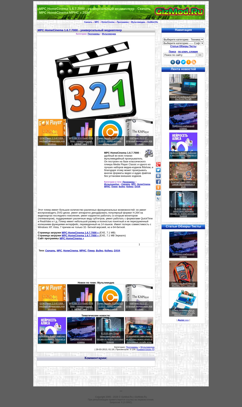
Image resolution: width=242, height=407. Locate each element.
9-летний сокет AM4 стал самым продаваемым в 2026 (183, 184)
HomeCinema (108, 22)
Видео (122, 186)
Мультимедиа (138, 22)
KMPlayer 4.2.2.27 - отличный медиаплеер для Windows (139, 141)
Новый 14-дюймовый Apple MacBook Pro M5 (183, 98)
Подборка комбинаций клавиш (183, 127)
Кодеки (129, 186)
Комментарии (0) (145, 349)
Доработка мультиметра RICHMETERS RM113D (183, 284)
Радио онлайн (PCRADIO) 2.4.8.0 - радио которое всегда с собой (110, 141)
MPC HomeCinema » (72, 238)
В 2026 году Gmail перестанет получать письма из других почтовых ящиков (183, 212)
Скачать (88, 22)
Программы (123, 22)
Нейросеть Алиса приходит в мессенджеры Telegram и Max (52, 339)
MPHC (107, 186)
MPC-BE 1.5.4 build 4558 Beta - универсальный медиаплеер (81, 141)
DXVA (137, 186)
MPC (96, 22)
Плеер (114, 186)
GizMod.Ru (152, 22)
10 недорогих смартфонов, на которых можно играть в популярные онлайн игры (139, 339)
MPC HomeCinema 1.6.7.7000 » (80, 232)
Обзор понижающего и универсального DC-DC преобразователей (183, 312)
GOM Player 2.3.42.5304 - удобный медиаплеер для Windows (52, 141)
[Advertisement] (70, 179)
